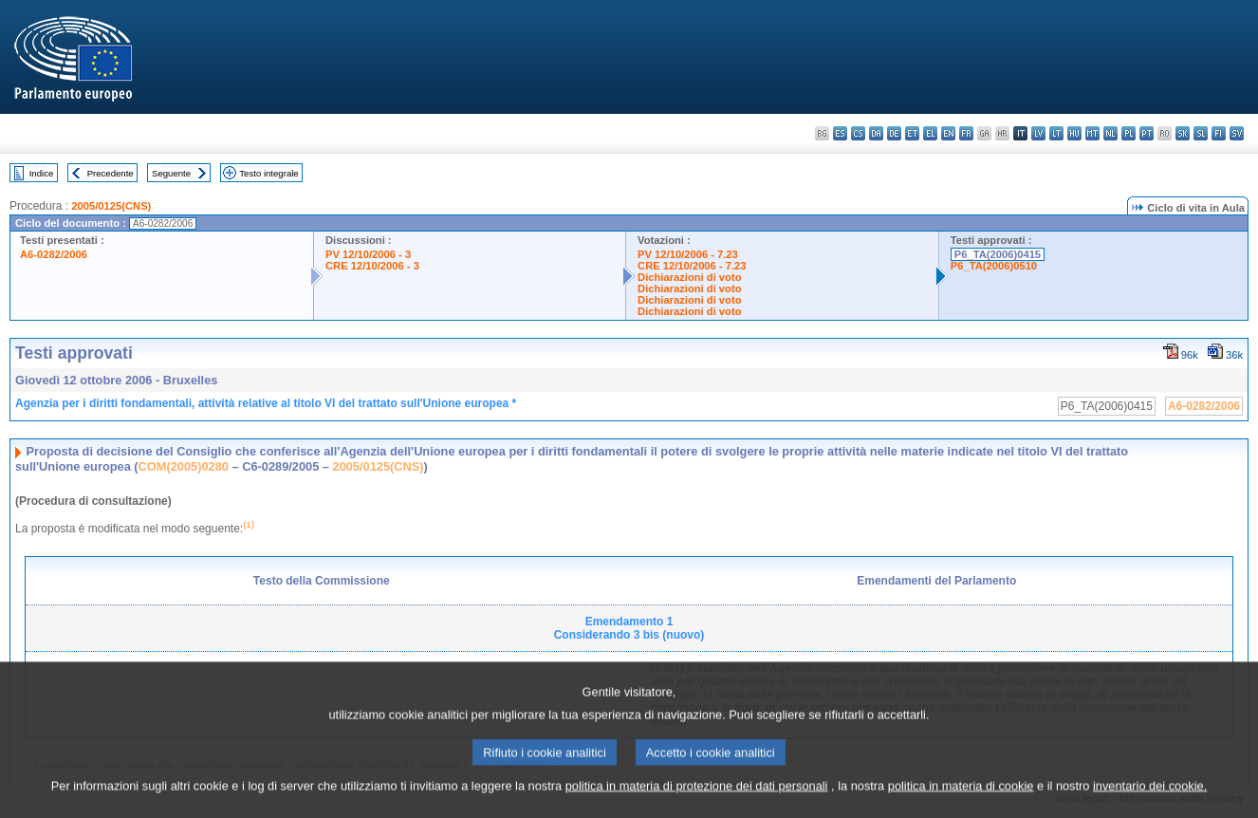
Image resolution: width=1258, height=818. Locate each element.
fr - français (966, 133)
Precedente (110, 173)
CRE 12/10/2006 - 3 (372, 265)
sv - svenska (1237, 133)
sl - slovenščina (1200, 133)
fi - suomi (1219, 133)
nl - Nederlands (1110, 133)
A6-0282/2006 (53, 254)
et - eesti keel (912, 133)
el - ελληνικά (930, 133)
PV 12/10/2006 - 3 (368, 254)
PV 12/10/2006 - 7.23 (688, 254)
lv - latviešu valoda (1038, 133)
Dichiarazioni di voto (689, 277)
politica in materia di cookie (961, 801)
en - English (948, 133)
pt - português (1146, 133)
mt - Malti (1092, 133)
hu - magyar (1074, 133)
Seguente (171, 173)
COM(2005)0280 (184, 466)
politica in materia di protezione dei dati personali (696, 801)
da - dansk (876, 133)
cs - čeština (858, 133)
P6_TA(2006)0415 (997, 254)
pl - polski (1128, 133)
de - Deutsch (894, 133)
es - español (840, 133)
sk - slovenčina (1182, 133)
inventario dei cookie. (1150, 801)
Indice (41, 173)
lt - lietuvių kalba (1056, 133)
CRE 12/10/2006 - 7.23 (692, 265)
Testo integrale (268, 173)
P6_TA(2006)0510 (994, 265)
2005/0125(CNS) (111, 206)
